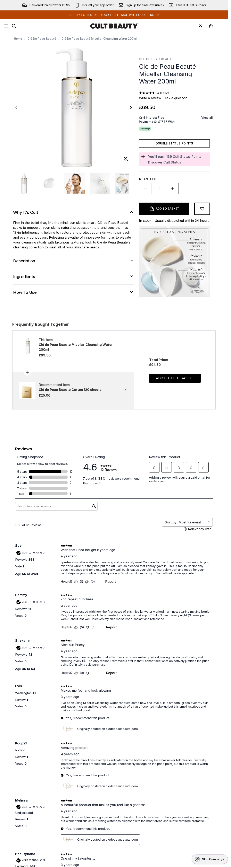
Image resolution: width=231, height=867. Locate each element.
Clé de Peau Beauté (41, 38)
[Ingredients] (73, 276)
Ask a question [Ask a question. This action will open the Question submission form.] (175, 98)
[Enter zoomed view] (126, 159)
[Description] (73, 261)
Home (18, 38)
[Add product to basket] (164, 209)
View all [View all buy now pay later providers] (207, 117)
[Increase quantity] (172, 188)
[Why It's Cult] (73, 212)
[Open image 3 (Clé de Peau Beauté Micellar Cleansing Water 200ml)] (74, 183)
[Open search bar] (13, 26)
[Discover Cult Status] (178, 162)
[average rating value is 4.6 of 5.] (151, 93)
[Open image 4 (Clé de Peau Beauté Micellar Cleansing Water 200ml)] (100, 183)
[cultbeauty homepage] (114, 26)
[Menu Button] (5, 26)
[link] (200, 26)
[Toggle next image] (130, 107)
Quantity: (147, 179)
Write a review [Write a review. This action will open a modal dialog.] (150, 98)
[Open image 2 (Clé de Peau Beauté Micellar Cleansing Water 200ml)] (49, 183)
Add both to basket (175, 378)
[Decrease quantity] (145, 188)
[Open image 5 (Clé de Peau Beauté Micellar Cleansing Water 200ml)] (125, 183)
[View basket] (215, 26)
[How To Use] (73, 292)
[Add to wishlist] (202, 209)
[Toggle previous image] (16, 107)
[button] (210, 859)
